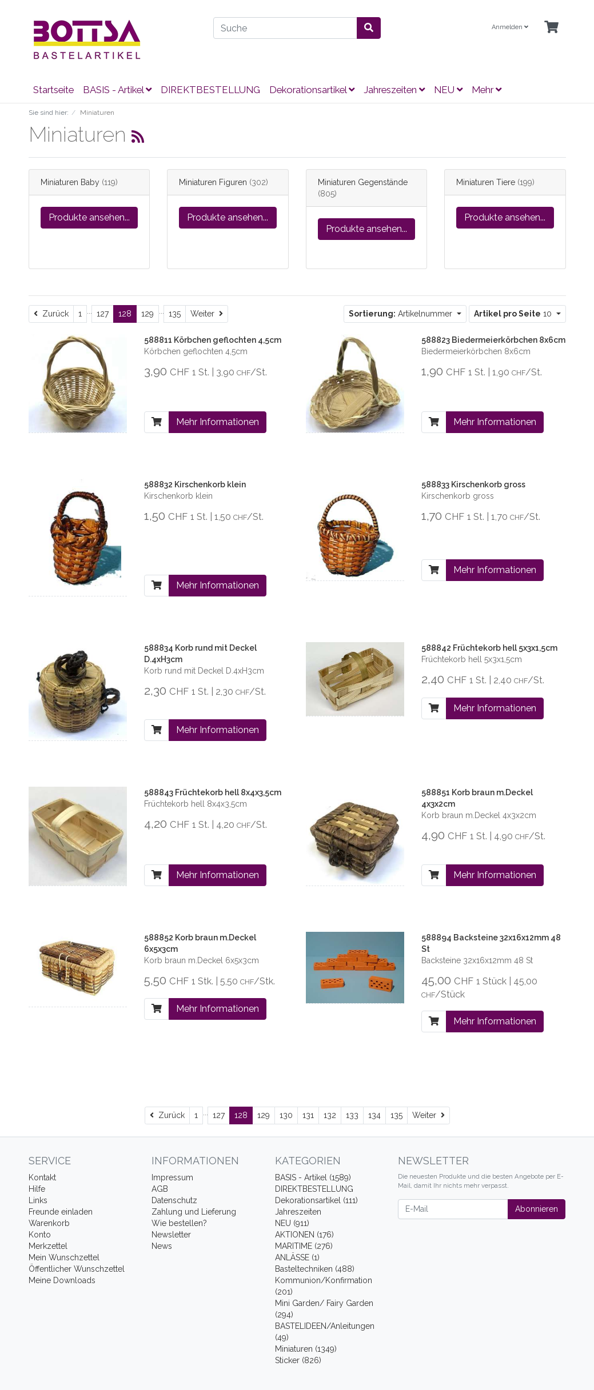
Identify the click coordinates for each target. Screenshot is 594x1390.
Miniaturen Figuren (213, 182)
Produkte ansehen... (89, 217)
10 (514, 313)
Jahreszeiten (394, 89)
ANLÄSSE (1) (297, 1257)
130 (286, 1115)
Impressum (172, 1177)
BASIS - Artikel (117, 89)
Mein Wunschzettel (64, 1257)
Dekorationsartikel (311, 89)
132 (330, 1115)
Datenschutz (174, 1200)
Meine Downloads (62, 1280)
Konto (40, 1234)
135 (175, 313)
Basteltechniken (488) (314, 1268)
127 (103, 313)
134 (374, 1115)
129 (147, 313)
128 (124, 313)
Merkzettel (48, 1246)
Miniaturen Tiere (485, 182)
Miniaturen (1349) (306, 1348)
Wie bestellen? (179, 1223)
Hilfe (37, 1188)
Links (38, 1200)
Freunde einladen (61, 1211)
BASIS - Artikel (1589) (313, 1177)
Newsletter (171, 1234)
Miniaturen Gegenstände (363, 182)
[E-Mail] (453, 1209)
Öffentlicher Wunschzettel (77, 1268)
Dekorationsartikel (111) (316, 1200)
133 (352, 1115)
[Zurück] (51, 314)
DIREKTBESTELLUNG (210, 89)
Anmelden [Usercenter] (510, 27)
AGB (160, 1188)
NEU (448, 89)
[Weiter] (206, 314)
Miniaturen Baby (70, 182)
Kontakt (42, 1177)
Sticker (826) (298, 1360)
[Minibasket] (551, 27)
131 (308, 1115)
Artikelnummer (402, 313)
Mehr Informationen (217, 421)
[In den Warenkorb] (156, 422)
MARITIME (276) (304, 1246)
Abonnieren (536, 1208)
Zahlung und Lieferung (194, 1211)
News (162, 1246)
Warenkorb (49, 1223)
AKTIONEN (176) (304, 1234)
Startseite (53, 89)
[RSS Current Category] (137, 136)
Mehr (486, 89)
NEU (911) (292, 1223)
